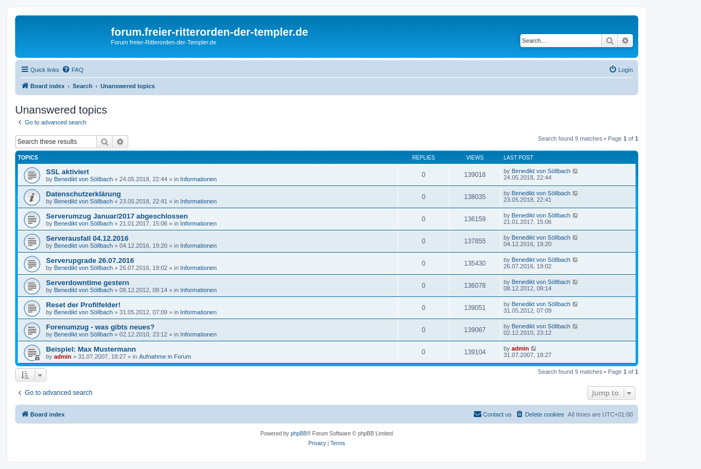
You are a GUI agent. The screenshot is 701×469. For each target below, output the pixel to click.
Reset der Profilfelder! (83, 305)
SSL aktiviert (67, 172)
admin (62, 356)
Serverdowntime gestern (87, 283)
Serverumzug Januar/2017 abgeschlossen (117, 216)
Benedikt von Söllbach (83, 179)
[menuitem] (72, 69)
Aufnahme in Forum (165, 356)
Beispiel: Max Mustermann (91, 349)
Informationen (198, 179)
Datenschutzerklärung (83, 194)
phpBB (298, 434)
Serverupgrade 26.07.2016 (90, 260)
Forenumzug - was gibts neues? (100, 327)
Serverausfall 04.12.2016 (87, 238)
